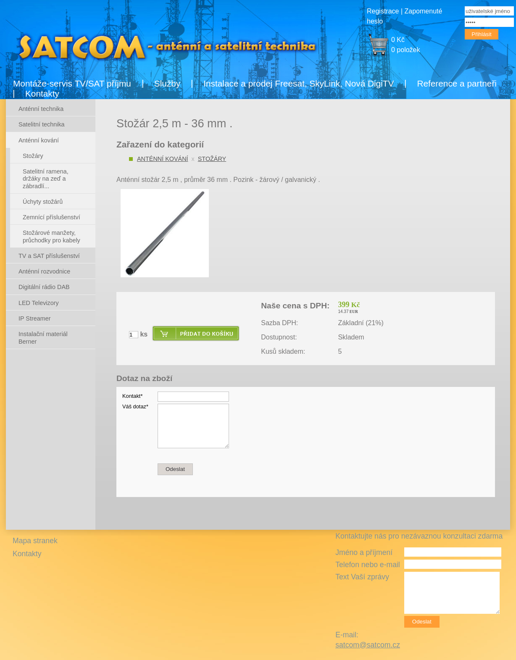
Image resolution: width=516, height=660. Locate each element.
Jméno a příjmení (363, 552)
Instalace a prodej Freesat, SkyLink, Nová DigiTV (298, 83)
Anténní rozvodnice (44, 271)
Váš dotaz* (135, 406)
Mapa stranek (35, 540)
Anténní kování (162, 158)
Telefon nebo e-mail (367, 564)
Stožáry (212, 158)
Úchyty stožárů (43, 201)
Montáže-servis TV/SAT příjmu (72, 83)
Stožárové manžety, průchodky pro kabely (51, 236)
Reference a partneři (457, 83)
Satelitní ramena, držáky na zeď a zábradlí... (45, 178)
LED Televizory (38, 303)
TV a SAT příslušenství (49, 255)
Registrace (383, 11)
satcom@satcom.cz (367, 645)
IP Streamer (34, 318)
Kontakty (42, 93)
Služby (167, 83)
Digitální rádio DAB (44, 287)
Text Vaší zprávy (362, 577)
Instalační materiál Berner (43, 337)
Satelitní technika (41, 124)
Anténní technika (40, 108)
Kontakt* (132, 396)
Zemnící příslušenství (51, 217)
